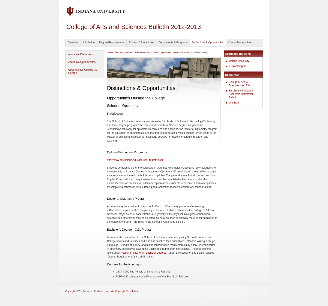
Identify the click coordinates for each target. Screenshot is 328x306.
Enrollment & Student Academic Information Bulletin (241, 94)
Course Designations (240, 42)
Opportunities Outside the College (82, 71)
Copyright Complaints (126, 291)
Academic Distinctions (80, 54)
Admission (89, 42)
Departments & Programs (173, 42)
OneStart (234, 102)
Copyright (70, 291)
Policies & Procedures (141, 42)
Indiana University (239, 60)
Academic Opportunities (82, 62)
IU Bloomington (237, 66)
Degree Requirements (111, 42)
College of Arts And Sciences (119, 52)
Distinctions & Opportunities (207, 42)
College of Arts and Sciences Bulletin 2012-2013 (133, 26)
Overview (73, 42)
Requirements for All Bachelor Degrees (144, 252)
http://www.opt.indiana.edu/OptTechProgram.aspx (135, 159)
